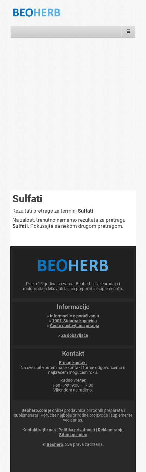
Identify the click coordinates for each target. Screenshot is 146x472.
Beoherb (55, 444)
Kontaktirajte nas (39, 429)
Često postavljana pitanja (74, 325)
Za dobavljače (74, 335)
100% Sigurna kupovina (74, 320)
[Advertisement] (73, 114)
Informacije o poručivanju (74, 315)
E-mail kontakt (73, 362)
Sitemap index (73, 434)
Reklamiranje (111, 429)
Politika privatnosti (76, 429)
